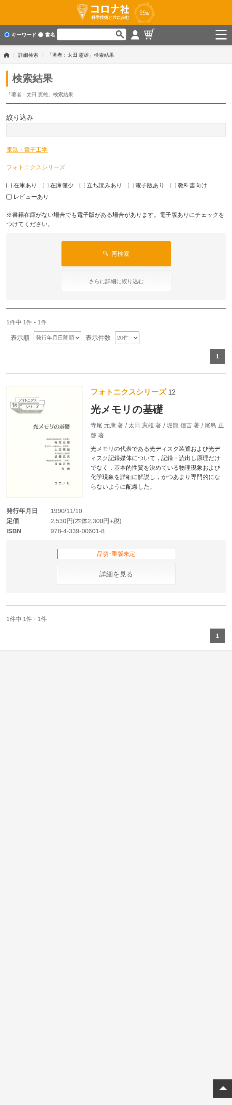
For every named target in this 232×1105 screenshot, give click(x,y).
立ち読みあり (101, 184)
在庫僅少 (58, 184)
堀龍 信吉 (179, 424)
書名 (46, 35)
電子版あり (146, 184)
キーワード (20, 35)
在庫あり (21, 184)
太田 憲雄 (141, 424)
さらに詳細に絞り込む (116, 280)
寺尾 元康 (103, 424)
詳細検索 (28, 54)
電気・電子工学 (27, 148)
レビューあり (27, 195)
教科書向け (189, 184)
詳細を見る (116, 573)
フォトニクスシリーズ (35, 166)
